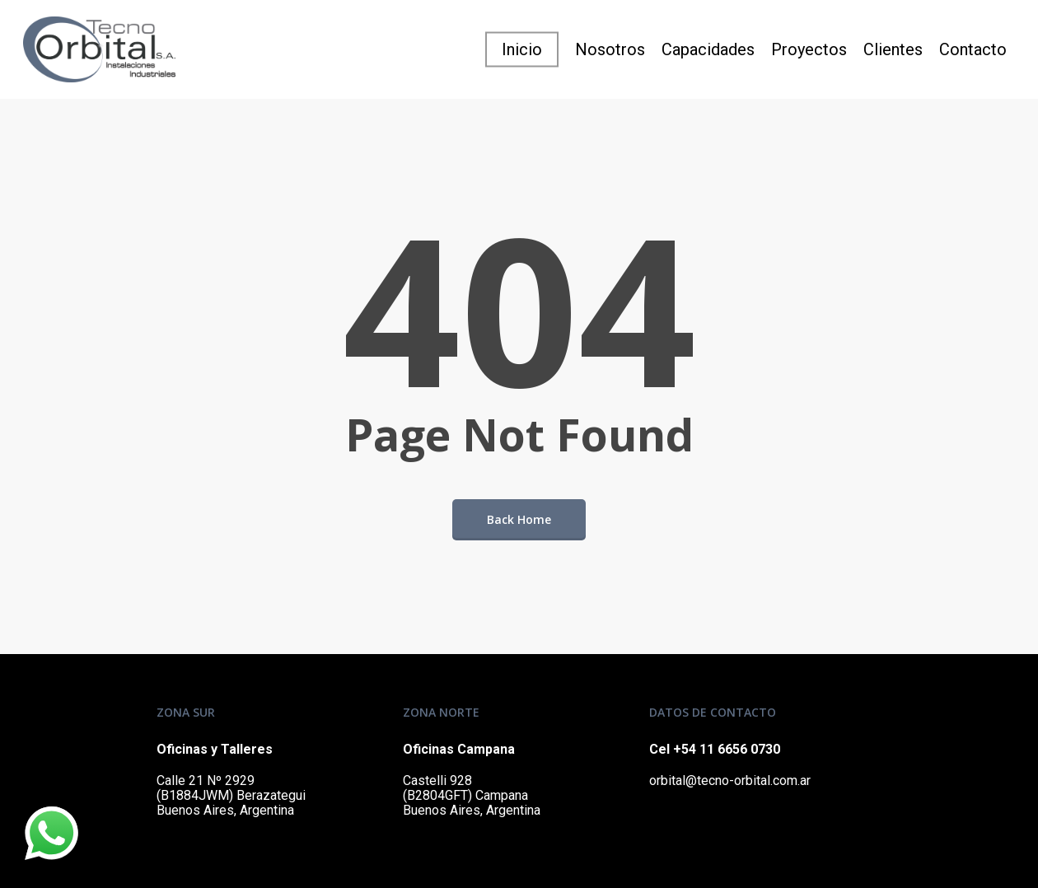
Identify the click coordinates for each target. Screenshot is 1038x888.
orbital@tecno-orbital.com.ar (730, 780)
